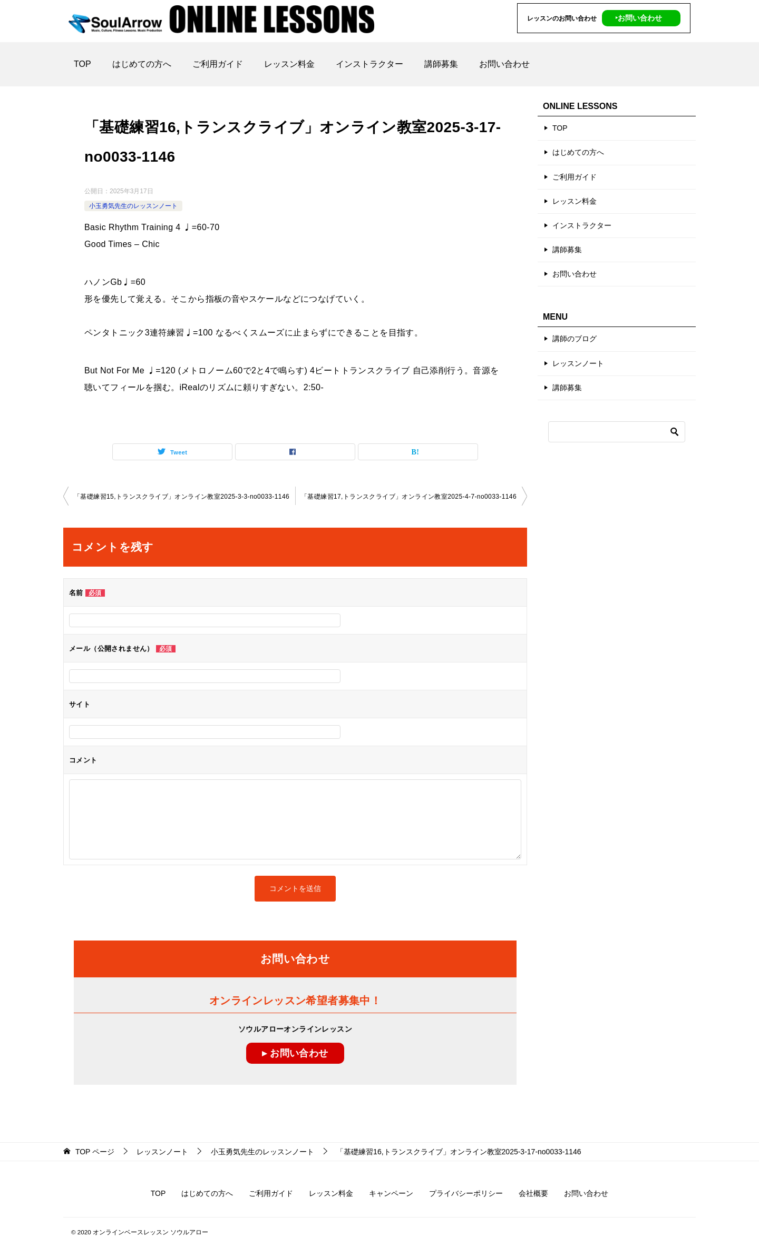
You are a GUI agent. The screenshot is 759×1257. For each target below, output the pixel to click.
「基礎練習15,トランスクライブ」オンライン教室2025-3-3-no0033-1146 (181, 496)
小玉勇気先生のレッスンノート (133, 206)
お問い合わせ (504, 64)
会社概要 (533, 1193)
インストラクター (369, 64)
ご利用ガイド (217, 64)
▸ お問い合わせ (295, 1053)
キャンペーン (391, 1193)
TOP (82, 64)
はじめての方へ (141, 64)
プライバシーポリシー (466, 1193)
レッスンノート (578, 363)
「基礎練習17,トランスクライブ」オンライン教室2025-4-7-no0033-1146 (409, 496)
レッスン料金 (289, 64)
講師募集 (441, 64)
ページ (94, 1151)
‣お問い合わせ (638, 18)
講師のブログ (574, 338)
